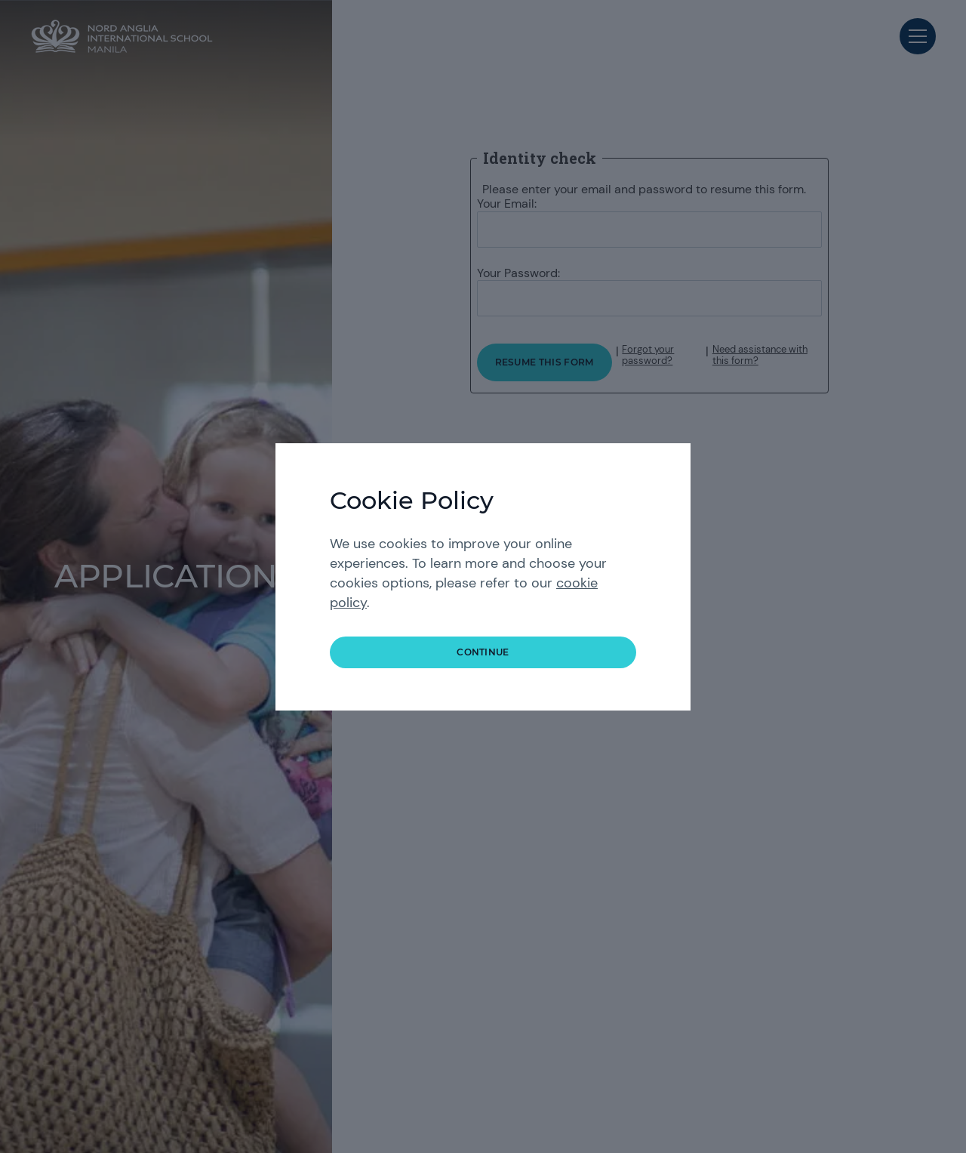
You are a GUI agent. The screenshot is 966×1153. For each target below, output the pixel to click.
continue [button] (483, 652)
